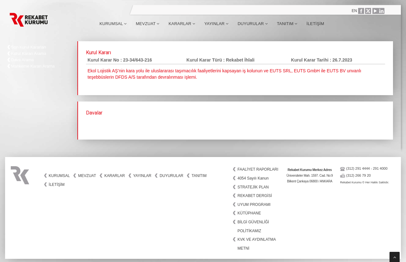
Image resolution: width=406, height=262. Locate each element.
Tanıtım (287, 23)
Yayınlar (216, 23)
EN (354, 11)
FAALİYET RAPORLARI (258, 169)
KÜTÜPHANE (249, 213)
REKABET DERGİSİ (255, 195)
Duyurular (253, 23)
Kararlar (181, 23)
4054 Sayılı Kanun (253, 178)
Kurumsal (113, 23)
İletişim (315, 23)
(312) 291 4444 (358, 168)
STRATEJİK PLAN (253, 187)
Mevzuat (147, 23)
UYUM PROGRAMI (254, 204)
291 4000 (380, 168)
